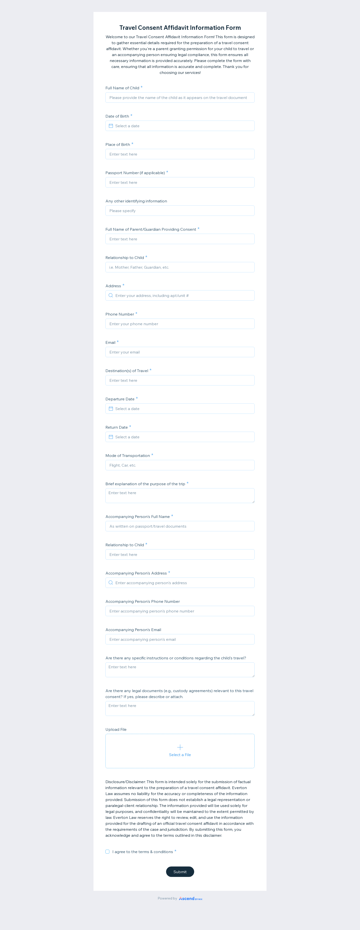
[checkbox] (107, 852)
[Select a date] (183, 126)
